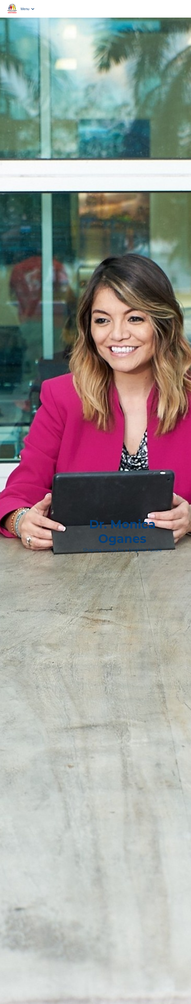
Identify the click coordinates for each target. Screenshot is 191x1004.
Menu (27, 9)
